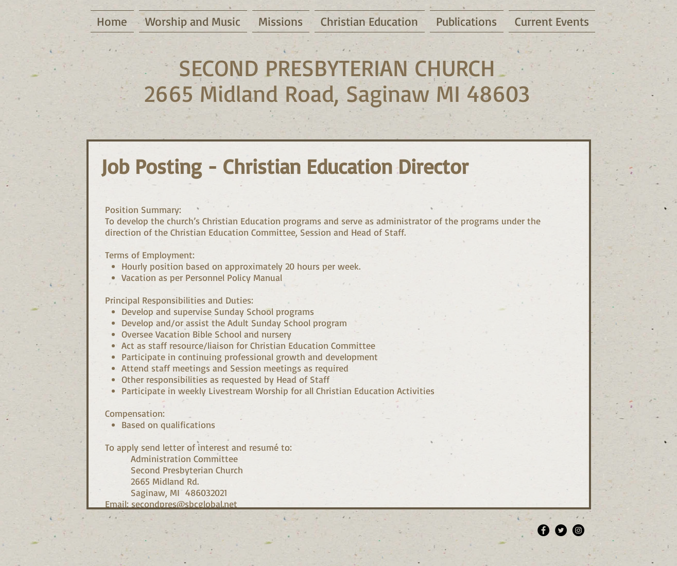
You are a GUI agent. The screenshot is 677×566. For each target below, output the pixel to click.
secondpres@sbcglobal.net (184, 503)
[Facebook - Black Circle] (543, 530)
